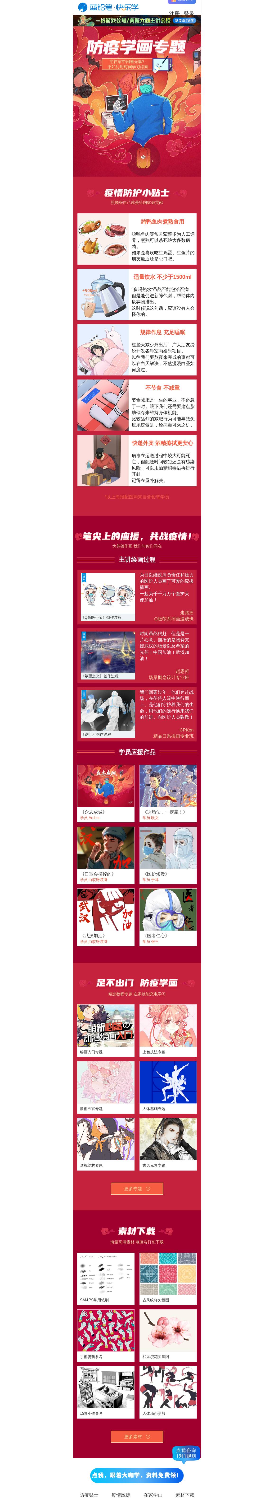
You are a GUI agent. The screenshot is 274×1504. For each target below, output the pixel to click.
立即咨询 (184, 21)
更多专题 (137, 1188)
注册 (174, 7)
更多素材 (137, 1436)
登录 (189, 7)
